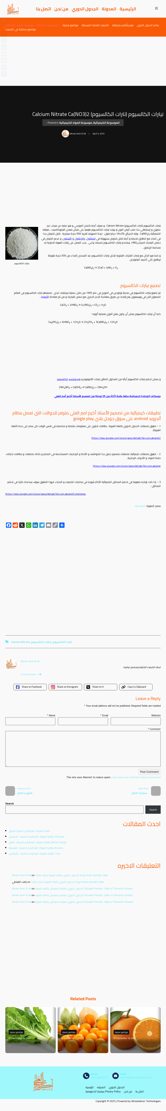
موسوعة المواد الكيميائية (19, 25)
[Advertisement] (83, 61)
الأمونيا (45, 296)
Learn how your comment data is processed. (113, 777)
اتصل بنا (43, 9)
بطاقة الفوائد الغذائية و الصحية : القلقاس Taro (34, 853)
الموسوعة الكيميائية (48, 25)
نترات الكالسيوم (62, 641)
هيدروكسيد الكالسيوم (69, 379)
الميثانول (91, 238)
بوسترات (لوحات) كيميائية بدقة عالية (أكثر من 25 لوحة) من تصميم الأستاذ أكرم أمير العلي (107, 396)
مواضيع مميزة (70, 25)
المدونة (109, 9)
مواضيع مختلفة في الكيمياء (20, 29)
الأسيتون (67, 238)
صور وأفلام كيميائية (123, 25)
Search (9, 803)
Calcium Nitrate (20, 641)
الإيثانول (79, 238)
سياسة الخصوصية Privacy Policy (103, 1091)
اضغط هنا (140, 505)
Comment (154, 729)
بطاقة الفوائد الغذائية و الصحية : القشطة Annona (36, 847)
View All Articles (31, 674)
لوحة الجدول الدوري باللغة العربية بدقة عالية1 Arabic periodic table (71, 875)
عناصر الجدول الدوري (148, 25)
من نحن (61, 9)
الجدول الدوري (85, 9)
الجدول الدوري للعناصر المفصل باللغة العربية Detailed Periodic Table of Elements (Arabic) (84, 888)
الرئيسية (128, 9)
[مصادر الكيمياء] (12, 8)
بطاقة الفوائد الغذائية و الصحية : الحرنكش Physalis (36, 836)
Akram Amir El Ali (21, 875)
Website (156, 715)
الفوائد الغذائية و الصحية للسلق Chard (29, 830)
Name (51, 715)
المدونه (101, 1087)
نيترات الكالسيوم (41, 641)
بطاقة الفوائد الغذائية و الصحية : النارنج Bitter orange (38, 842)
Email (104, 715)
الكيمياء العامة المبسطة (95, 25)
